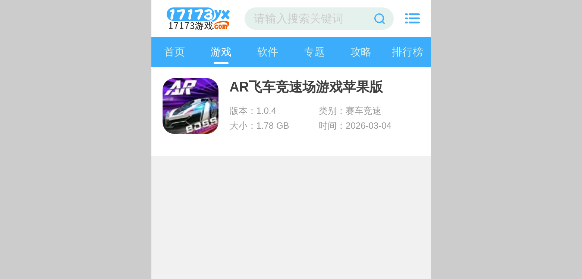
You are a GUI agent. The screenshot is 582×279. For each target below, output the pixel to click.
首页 (174, 52)
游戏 (221, 52)
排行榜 (407, 52)
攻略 (360, 52)
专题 (314, 52)
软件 (267, 52)
